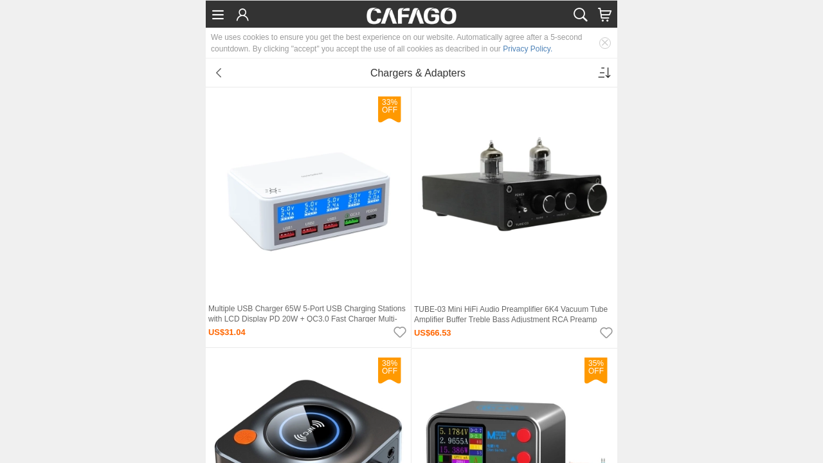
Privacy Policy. (527, 48)
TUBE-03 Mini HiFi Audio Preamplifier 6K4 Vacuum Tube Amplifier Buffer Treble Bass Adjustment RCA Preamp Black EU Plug (511, 319)
